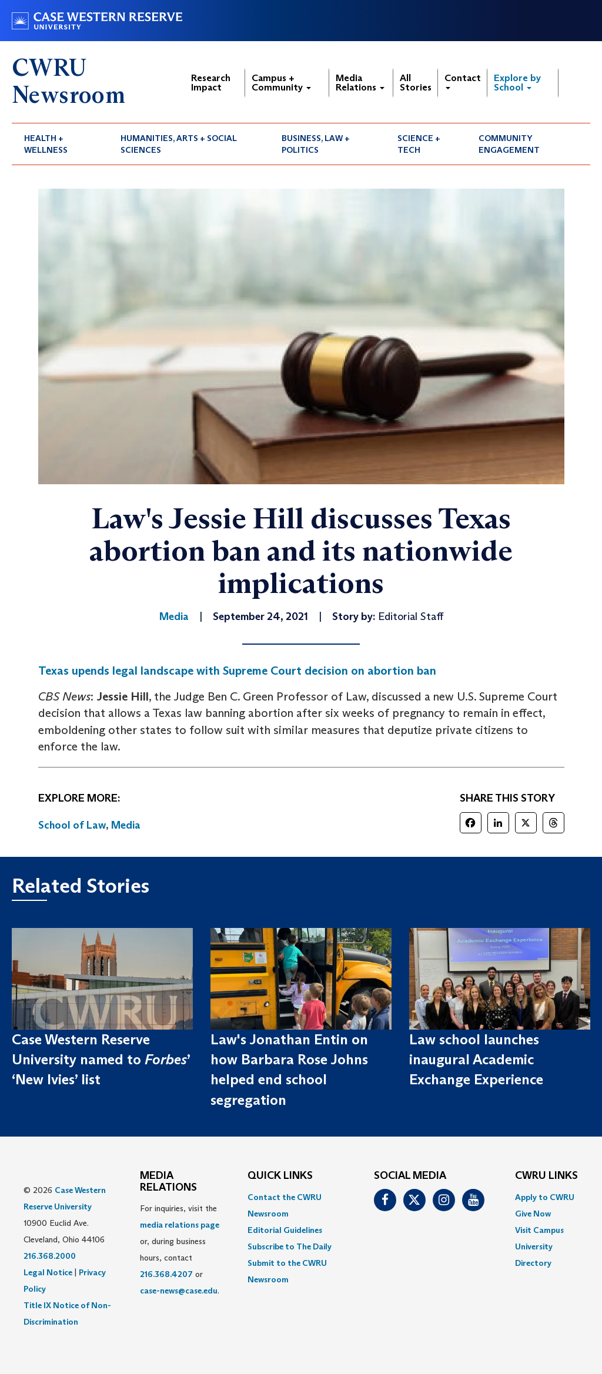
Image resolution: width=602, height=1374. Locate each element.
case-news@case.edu (179, 1290)
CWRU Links (546, 1176)
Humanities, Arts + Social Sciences (179, 144)
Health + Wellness (46, 144)
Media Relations (360, 82)
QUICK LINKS (280, 1176)
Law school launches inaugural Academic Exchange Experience (476, 1059)
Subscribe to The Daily (290, 1246)
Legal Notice (48, 1272)
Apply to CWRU (544, 1197)
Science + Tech (418, 144)
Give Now (533, 1213)
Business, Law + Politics (316, 144)
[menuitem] (60, 144)
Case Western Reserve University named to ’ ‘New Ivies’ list (101, 1059)
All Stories (416, 82)
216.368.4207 (166, 1274)
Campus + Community (281, 82)
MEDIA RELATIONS (168, 1182)
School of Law (72, 825)
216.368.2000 (50, 1256)
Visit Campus (539, 1230)
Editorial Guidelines (285, 1230)
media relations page (179, 1224)
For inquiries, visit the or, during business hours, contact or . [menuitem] (179, 1249)
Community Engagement (509, 144)
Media (126, 825)
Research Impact (210, 82)
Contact (462, 80)
